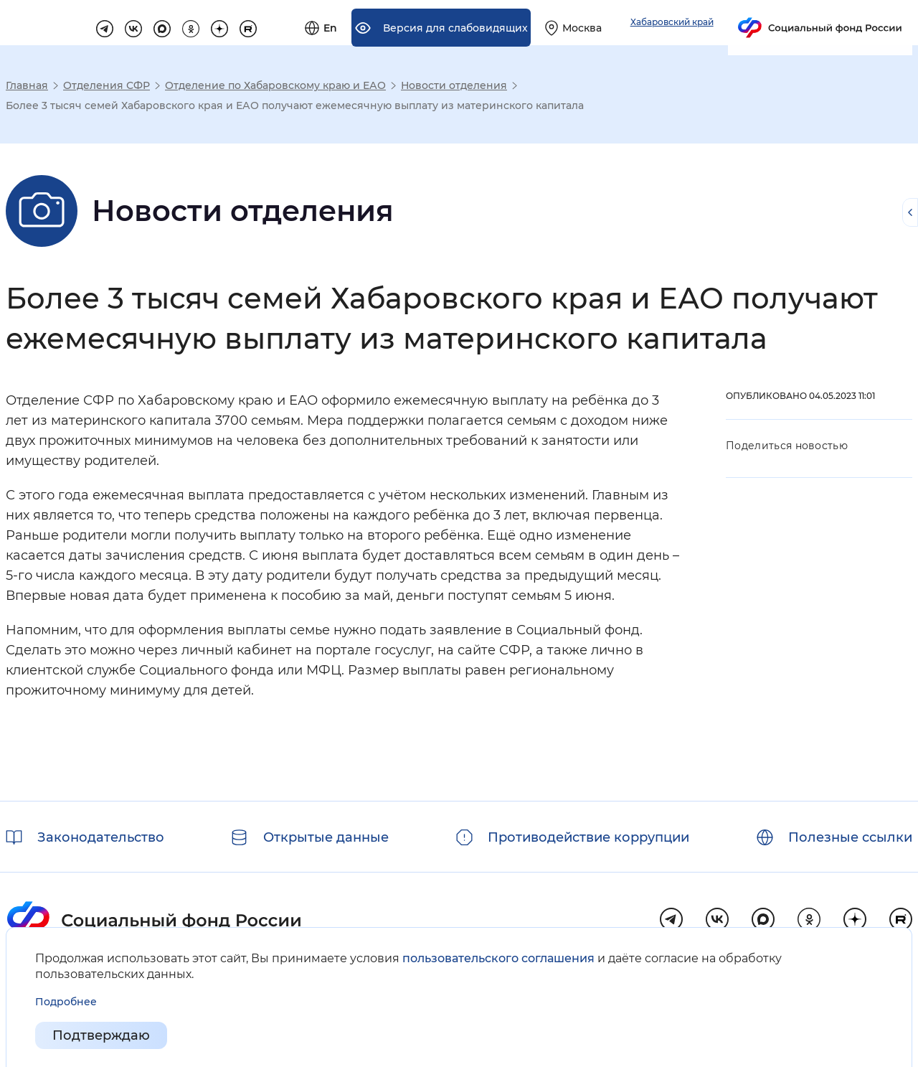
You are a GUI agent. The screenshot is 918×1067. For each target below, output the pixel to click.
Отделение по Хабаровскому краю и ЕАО (275, 85)
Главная (27, 85)
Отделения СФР (106, 85)
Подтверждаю (101, 1035)
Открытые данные (326, 837)
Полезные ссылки (850, 837)
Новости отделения (454, 85)
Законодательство (100, 837)
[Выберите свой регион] (732, 23)
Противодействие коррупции (588, 837)
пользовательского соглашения (498, 958)
